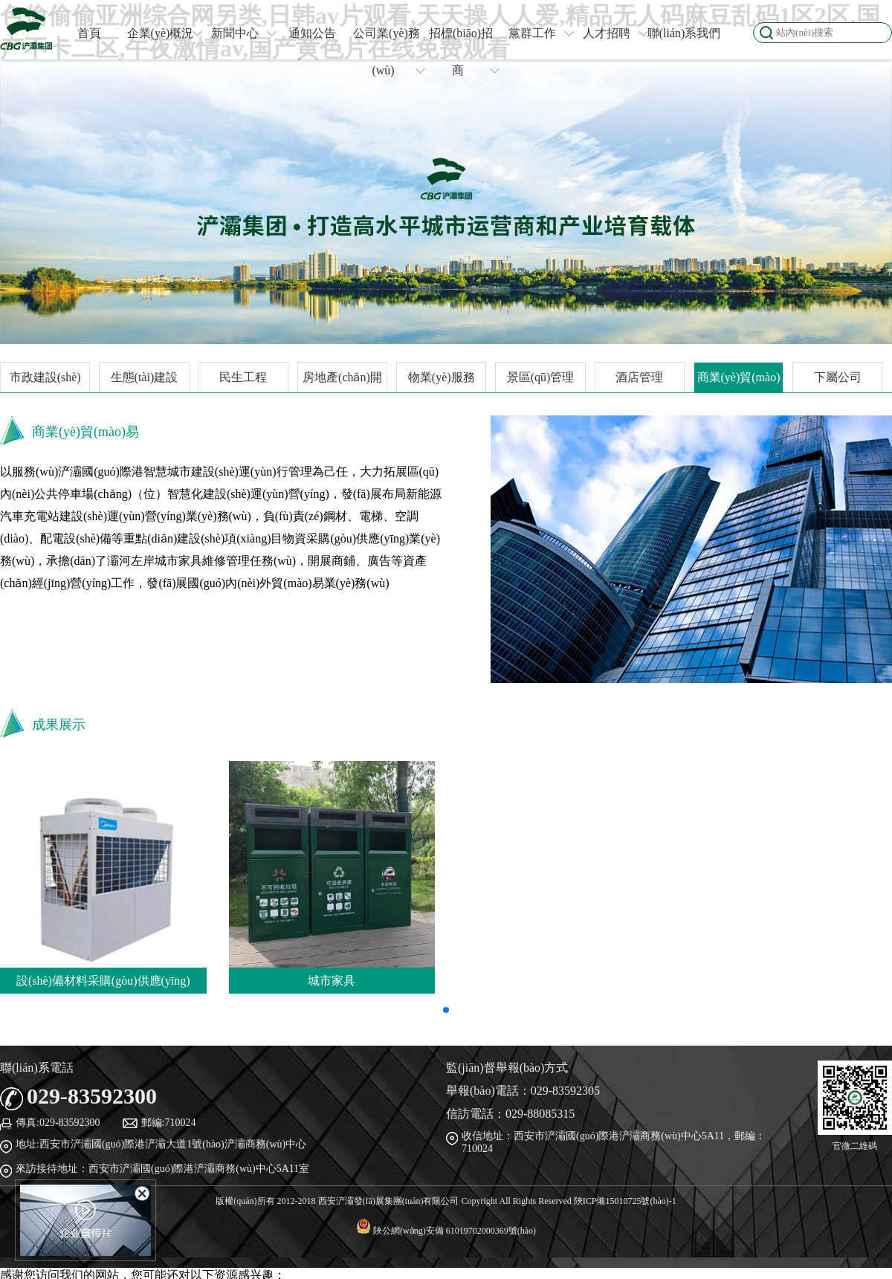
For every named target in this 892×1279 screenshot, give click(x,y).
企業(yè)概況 (164, 33)
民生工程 (243, 377)
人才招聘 (615, 33)
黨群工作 (540, 33)
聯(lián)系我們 (684, 33)
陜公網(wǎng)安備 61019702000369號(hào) (446, 1230)
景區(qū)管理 (541, 377)
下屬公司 (838, 377)
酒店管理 (639, 377)
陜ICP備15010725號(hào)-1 (625, 1201)
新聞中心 (243, 33)
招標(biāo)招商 (463, 52)
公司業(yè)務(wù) (388, 52)
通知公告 (312, 33)
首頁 (89, 33)
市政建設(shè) (45, 377)
